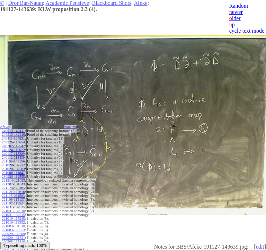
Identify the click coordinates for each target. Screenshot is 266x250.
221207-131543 (13, 184)
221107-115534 (13, 203)
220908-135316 (13, 241)
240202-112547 (13, 146)
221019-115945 (13, 218)
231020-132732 (13, 165)
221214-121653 (13, 180)
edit (260, 247)
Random (238, 6)
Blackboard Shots (111, 3)
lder (235, 18)
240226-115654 (13, 142)
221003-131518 (13, 226)
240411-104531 (13, 138)
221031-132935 (13, 207)
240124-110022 (13, 150)
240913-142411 (13, 131)
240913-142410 (13, 134)
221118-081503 (13, 196)
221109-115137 (13, 199)
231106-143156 (13, 161)
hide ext (70, 127)
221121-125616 (13, 192)
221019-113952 (13, 222)
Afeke (141, 3)
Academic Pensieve (67, 3)
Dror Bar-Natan (25, 3)
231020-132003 (13, 169)
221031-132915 (13, 215)
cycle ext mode (246, 31)
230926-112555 (13, 176)
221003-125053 (13, 230)
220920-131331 (13, 238)
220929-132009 (13, 234)
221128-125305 (13, 188)
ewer (236, 12)
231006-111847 (13, 173)
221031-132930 (13, 211)
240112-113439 (13, 157)
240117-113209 (13, 154)
